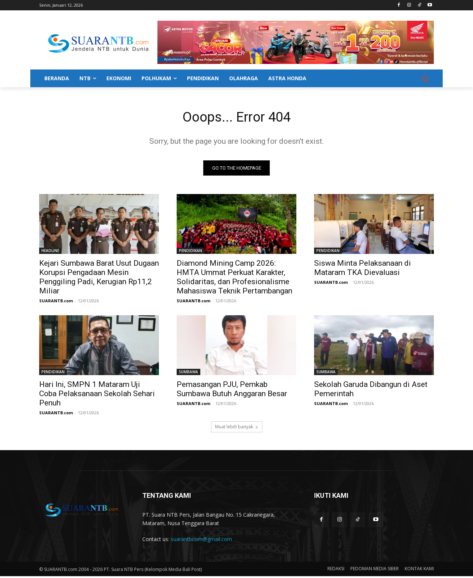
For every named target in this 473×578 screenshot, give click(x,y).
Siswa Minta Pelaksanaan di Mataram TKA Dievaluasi (362, 270)
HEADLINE (50, 252)
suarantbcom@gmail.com (201, 540)
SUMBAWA (188, 373)
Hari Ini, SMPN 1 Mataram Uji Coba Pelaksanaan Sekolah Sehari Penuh (97, 395)
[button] (425, 78)
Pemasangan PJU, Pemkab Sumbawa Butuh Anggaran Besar (232, 391)
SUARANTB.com (56, 302)
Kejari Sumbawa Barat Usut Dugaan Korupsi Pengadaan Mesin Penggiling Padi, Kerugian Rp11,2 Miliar (99, 279)
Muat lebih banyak (236, 428)
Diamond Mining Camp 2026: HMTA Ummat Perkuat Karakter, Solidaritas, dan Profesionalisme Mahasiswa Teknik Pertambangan (234, 279)
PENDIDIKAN (190, 252)
